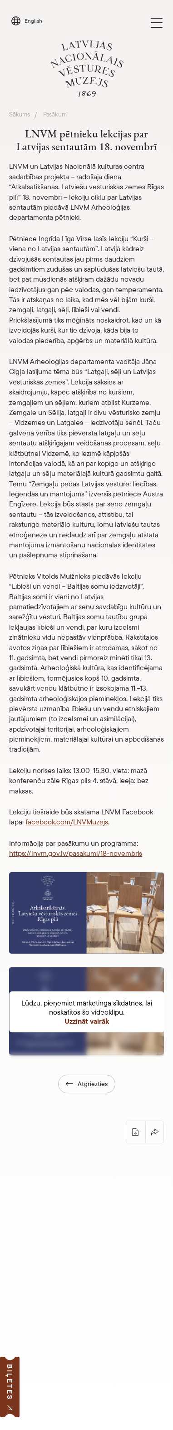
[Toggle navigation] (156, 22)
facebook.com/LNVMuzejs (66, 821)
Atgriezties (87, 1084)
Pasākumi (55, 114)
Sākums (19, 114)
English (33, 20)
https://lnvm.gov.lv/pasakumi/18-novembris (75, 853)
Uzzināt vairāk (86, 1021)
